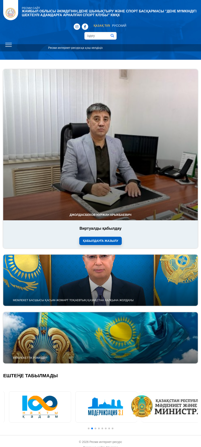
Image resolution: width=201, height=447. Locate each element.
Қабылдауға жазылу (100, 240)
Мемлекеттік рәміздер (30, 357)
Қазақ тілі (102, 25)
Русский (119, 25)
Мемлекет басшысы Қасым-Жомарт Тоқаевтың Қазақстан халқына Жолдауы (73, 300)
